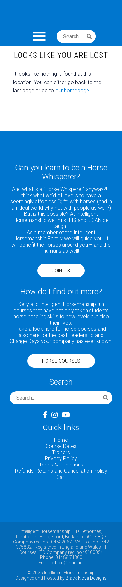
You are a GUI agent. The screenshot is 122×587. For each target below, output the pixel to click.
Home (61, 440)
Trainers (61, 452)
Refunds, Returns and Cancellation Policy (61, 471)
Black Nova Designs (86, 578)
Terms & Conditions (61, 465)
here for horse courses (70, 329)
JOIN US (61, 271)
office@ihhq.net (68, 562)
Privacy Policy (61, 458)
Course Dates (61, 446)
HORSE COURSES (61, 361)
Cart (61, 477)
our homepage (72, 90)
